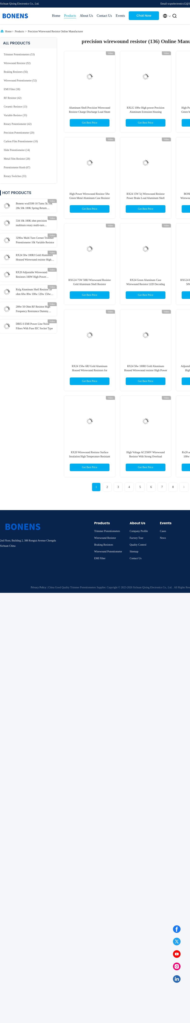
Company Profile (139, 531)
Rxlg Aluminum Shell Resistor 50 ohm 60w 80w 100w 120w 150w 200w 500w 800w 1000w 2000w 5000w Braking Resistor (34, 292)
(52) (20, 80)
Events (120, 16)
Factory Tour (136, 538)
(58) (12, 89)
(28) (17, 158)
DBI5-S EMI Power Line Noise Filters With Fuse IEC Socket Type (34, 326)
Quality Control (138, 544)
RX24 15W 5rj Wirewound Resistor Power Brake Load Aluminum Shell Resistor (145, 198)
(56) (16, 71)
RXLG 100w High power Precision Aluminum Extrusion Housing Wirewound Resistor (145, 112)
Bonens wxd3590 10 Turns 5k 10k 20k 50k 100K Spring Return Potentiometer (34, 206)
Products (70, 16)
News (163, 538)
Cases (163, 531)
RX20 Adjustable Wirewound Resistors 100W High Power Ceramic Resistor (31, 275)
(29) (19, 132)
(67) (17, 167)
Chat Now (143, 15)
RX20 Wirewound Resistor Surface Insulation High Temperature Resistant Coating (89, 456)
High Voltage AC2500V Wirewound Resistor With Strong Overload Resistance (145, 456)
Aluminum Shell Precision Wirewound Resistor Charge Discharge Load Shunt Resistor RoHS (89, 112)
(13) (15, 106)
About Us (86, 16)
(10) (21, 141)
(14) (17, 150)
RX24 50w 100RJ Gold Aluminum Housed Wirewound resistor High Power (34, 258)
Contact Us (104, 16)
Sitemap (134, 551)
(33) (15, 115)
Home (56, 16)
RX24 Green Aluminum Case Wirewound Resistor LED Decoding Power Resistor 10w (145, 284)
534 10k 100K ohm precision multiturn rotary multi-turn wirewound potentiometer (31, 223)
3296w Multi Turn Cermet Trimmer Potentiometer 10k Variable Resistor (35, 240)
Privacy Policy (38, 587)
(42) (12, 98)
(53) (19, 54)
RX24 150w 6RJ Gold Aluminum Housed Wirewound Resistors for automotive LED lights (89, 370)
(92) (17, 63)
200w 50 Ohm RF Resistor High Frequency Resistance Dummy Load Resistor (33, 309)
